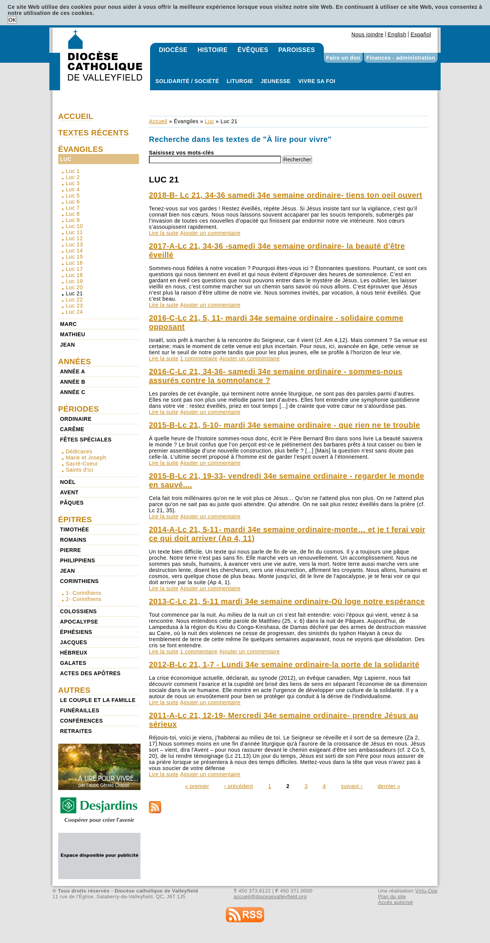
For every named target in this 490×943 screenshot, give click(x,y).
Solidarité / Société (187, 81)
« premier (197, 786)
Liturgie (240, 81)
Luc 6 (73, 202)
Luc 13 (74, 244)
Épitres (75, 519)
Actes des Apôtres (90, 673)
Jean (67, 345)
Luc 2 (73, 177)
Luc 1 (73, 171)
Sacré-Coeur (82, 464)
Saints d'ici (79, 470)
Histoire (213, 50)
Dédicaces (79, 451)
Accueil (158, 121)
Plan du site (392, 896)
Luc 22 (74, 299)
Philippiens (77, 560)
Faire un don (343, 58)
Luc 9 (73, 220)
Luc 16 (74, 263)
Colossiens (78, 611)
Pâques (72, 503)
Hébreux (73, 653)
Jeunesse (276, 81)
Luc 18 (74, 275)
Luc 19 (74, 281)
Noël (68, 482)
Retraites (76, 731)
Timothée (74, 529)
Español (420, 34)
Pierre (70, 550)
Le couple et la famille (98, 700)
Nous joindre (367, 34)
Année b (72, 382)
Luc (209, 121)
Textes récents (93, 133)
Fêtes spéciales (86, 439)
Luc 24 (74, 312)
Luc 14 (74, 251)
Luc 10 (74, 226)
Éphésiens (76, 632)
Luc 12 (74, 238)
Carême (72, 429)
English (397, 34)
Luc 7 (73, 208)
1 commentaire (198, 358)
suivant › (352, 786)
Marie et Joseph (86, 457)
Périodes (78, 409)
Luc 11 (74, 232)
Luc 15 (74, 257)
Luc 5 (73, 195)
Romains (73, 540)
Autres (74, 690)
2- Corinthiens (83, 599)
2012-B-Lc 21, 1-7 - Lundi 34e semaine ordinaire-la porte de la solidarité (284, 664)
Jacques (73, 642)
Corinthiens (79, 581)
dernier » (389, 786)
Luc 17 (74, 269)
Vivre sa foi (316, 81)
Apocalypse (79, 622)
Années (74, 361)
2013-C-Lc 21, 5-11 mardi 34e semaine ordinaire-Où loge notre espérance (287, 601)
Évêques (253, 50)
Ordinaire (75, 419)
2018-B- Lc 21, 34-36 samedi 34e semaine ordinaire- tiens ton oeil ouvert (285, 195)
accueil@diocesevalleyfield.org (270, 896)
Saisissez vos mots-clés (181, 153)
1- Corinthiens (83, 593)
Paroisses (296, 50)
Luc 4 (73, 189)
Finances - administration (400, 58)
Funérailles (80, 710)
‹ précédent (238, 786)
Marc (68, 324)
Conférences (81, 721)
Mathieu (72, 334)
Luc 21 (74, 293)
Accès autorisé (395, 902)
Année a (72, 371)
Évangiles (186, 121)
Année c (72, 392)
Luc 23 (74, 306)
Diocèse (173, 50)
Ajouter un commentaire (210, 233)
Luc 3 (73, 183)
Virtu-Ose (426, 891)
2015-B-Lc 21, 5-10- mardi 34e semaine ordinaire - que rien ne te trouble (284, 425)
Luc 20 (74, 287)
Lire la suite (163, 233)
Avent (69, 492)
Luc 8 (73, 214)
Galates (73, 663)
